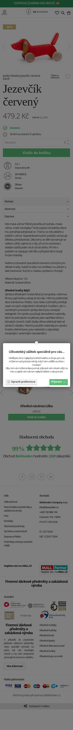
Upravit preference (21, 381)
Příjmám (58, 381)
